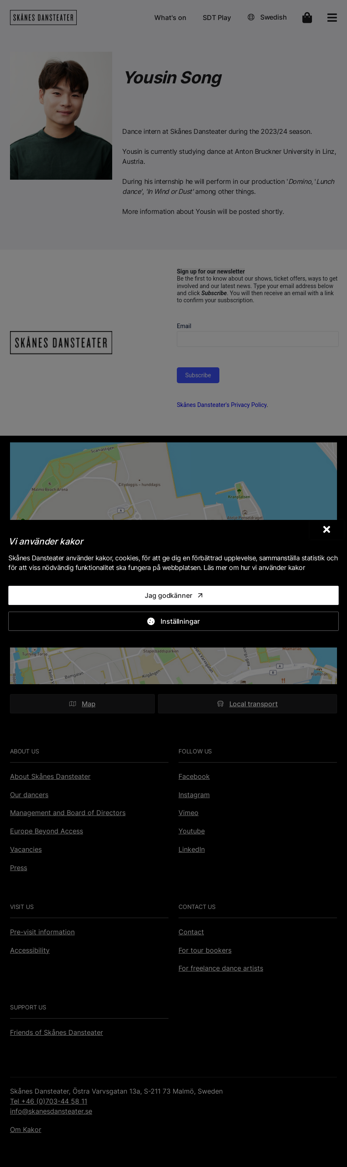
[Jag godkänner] (173, 595)
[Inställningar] (173, 621)
